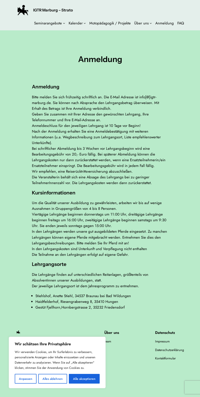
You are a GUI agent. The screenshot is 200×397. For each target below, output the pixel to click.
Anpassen (25, 379)
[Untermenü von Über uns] (151, 23)
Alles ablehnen (52, 379)
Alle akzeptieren (84, 379)
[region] (57, 362)
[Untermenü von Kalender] (85, 23)
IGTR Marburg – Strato (53, 10)
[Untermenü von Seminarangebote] (64, 23)
